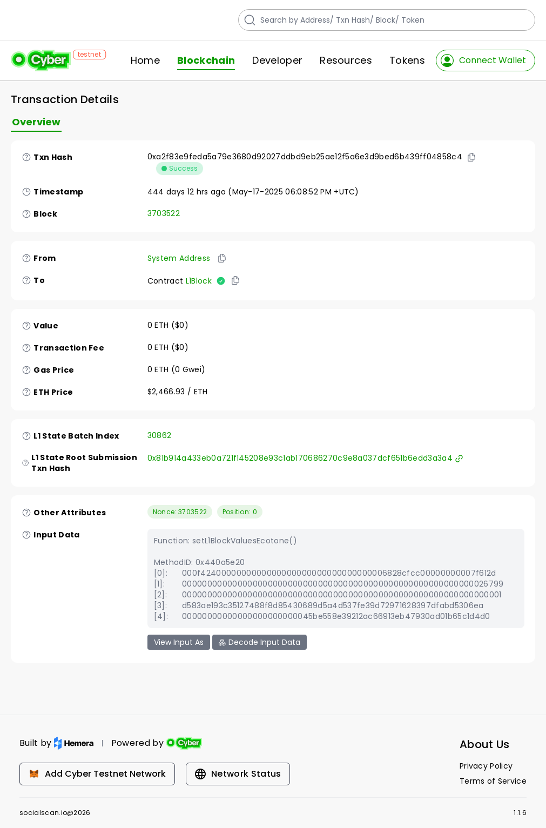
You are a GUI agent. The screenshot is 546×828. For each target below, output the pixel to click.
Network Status (238, 774)
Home (145, 60)
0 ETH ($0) (167, 325)
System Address (178, 258)
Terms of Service (493, 781)
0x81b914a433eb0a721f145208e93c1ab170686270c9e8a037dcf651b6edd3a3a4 (305, 458)
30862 (159, 435)
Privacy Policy (486, 765)
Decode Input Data (259, 642)
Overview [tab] (36, 122)
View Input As (179, 642)
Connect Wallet (483, 60)
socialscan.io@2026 (55, 813)
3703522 (163, 213)
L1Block (199, 280)
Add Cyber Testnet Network (97, 774)
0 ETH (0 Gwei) (176, 369)
